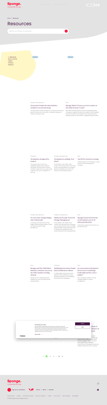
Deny (94, 389)
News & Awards (12, 59)
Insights (10, 61)
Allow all (94, 384)
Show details (31, 399)
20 (59, 366)
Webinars (11, 64)
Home (9, 18)
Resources (16, 18)
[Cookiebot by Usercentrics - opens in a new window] (9, 402)
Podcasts (10, 63)
